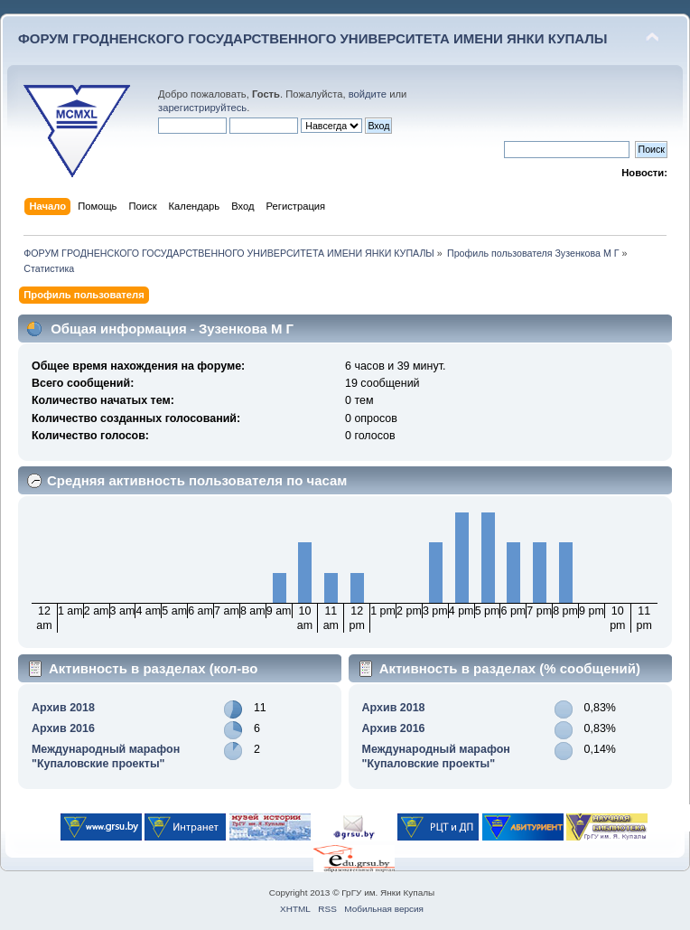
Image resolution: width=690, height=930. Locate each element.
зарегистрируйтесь (202, 107)
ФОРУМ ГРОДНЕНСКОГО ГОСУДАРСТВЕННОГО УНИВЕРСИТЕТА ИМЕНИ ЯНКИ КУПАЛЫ (313, 38)
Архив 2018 (63, 707)
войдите (368, 94)
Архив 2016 (63, 728)
